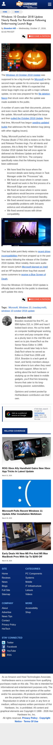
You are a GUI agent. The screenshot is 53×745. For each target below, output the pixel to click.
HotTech (6, 629)
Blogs (4, 586)
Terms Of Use (31, 721)
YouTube (11, 651)
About (5, 608)
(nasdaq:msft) (39, 307)
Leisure (29, 590)
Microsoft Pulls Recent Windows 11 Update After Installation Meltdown (22, 512)
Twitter (10, 642)
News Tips (7, 616)
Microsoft (39, 79)
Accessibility (31, 608)
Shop (28, 612)
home (5, 12)
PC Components (33, 573)
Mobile (28, 582)
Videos (28, 594)
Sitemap (6, 594)
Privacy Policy (9, 624)
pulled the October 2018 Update (27, 118)
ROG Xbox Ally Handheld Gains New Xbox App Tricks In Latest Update (26, 470)
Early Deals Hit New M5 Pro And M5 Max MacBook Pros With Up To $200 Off (25, 555)
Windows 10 (25, 307)
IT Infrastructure (33, 586)
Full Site (6, 590)
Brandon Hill (23, 317)
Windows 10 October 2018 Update (23, 75)
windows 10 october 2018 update (18, 311)
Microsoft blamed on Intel (34, 267)
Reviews (6, 578)
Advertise (6, 612)
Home (5, 573)
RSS (9, 655)
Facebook (12, 647)
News (17, 12)
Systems (29, 578)
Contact (6, 620)
